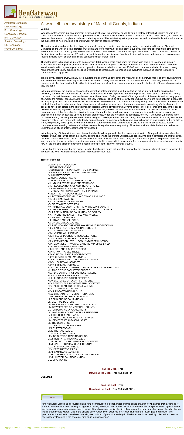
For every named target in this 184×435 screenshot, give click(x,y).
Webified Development (50, 428)
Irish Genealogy (13, 37)
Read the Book (108, 368)
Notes (53, 397)
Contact (180, 428)
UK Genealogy (12, 45)
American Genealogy (15, 22)
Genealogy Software (15, 34)
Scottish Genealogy (15, 41)
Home (168, 428)
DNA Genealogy (13, 26)
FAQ (174, 428)
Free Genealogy (13, 30)
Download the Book (99, 373)
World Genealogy (13, 48)
